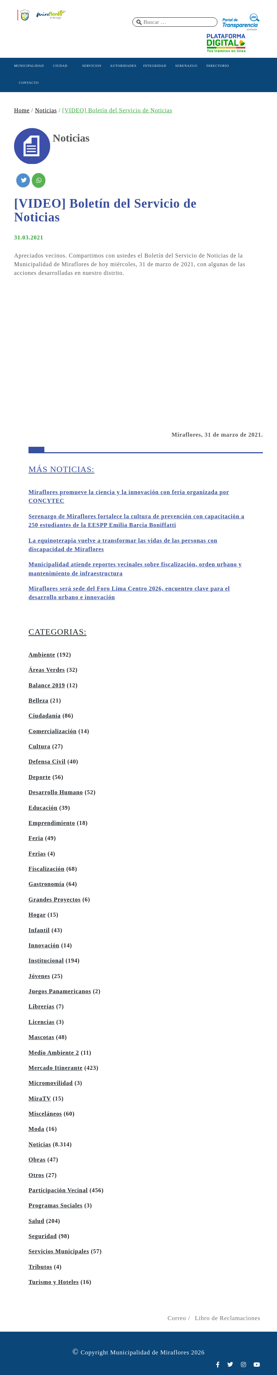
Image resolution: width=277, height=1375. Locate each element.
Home (22, 110)
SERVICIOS (91, 66)
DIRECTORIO (217, 66)
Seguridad (42, 1236)
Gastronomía (46, 884)
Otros (36, 1175)
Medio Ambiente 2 (53, 1053)
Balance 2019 (46, 685)
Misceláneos (45, 1114)
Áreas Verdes (46, 670)
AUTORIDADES (123, 66)
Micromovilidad (50, 1083)
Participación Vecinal (58, 1190)
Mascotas (41, 1037)
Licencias (41, 1022)
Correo (176, 1318)
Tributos (40, 1267)
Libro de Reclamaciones (227, 1318)
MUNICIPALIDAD (29, 66)
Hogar (37, 915)
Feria (35, 838)
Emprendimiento (51, 823)
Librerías (41, 1006)
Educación (42, 808)
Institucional (46, 960)
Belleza (38, 700)
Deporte (39, 777)
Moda (36, 1129)
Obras (36, 1159)
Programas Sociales (55, 1205)
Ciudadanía (44, 716)
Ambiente (41, 655)
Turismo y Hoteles (53, 1282)
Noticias (46, 110)
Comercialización (52, 731)
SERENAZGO (186, 66)
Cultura (39, 746)
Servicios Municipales (58, 1251)
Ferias (37, 854)
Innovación (44, 945)
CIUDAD (60, 66)
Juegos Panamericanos (59, 991)
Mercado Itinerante (55, 1068)
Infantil (39, 930)
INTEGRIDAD (154, 66)
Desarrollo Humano (55, 792)
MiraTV (39, 1098)
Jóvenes (39, 976)
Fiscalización (46, 869)
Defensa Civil (47, 761)
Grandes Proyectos (54, 899)
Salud (36, 1221)
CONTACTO (29, 83)
